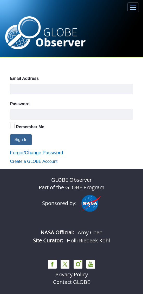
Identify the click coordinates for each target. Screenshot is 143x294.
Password (20, 104)
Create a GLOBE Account (33, 161)
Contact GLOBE (71, 281)
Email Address (24, 78)
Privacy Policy (71, 274)
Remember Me (27, 126)
